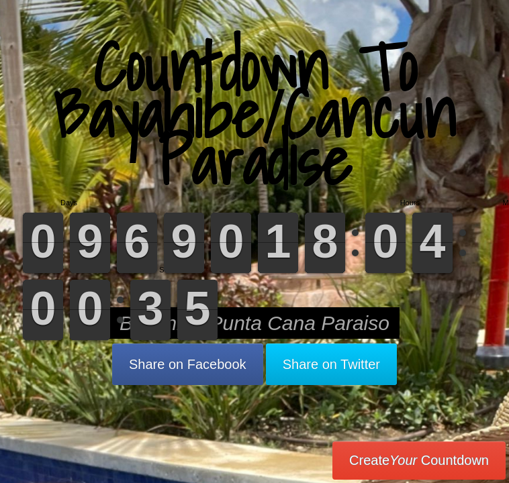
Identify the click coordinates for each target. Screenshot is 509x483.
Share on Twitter (331, 364)
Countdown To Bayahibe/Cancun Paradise (254, 113)
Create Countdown (419, 460)
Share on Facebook (187, 364)
